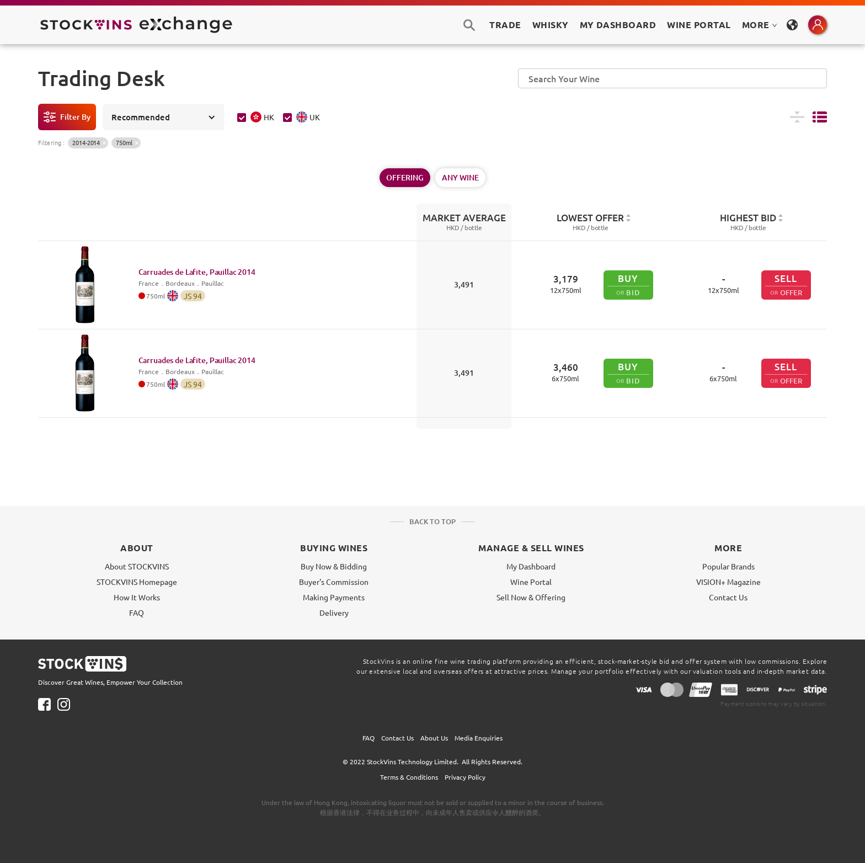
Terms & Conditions (409, 777)
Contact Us (728, 597)
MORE (759, 24)
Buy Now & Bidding (334, 566)
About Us (434, 737)
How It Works (137, 597)
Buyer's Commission (334, 582)
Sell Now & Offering (530, 597)
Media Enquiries (479, 737)
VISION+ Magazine (728, 582)
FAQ (136, 612)
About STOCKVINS (137, 566)
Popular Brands (728, 566)
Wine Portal (698, 24)
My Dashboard (531, 566)
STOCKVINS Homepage (137, 582)
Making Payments (334, 597)
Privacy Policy (465, 777)
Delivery (334, 612)
